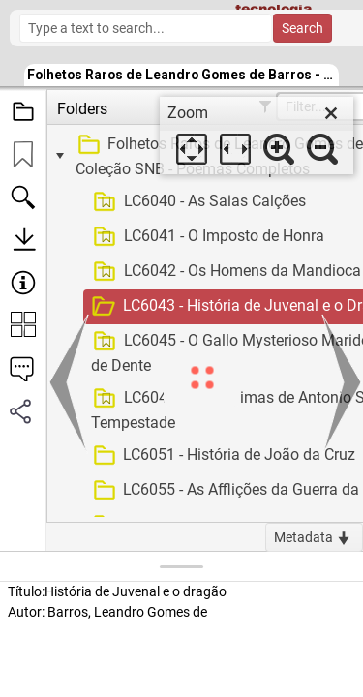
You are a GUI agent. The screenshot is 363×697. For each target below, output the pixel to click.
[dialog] (256, 135)
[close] (331, 113)
